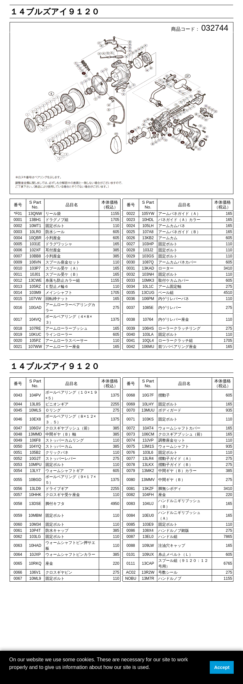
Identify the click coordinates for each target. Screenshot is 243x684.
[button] (10, 676)
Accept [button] (222, 667)
